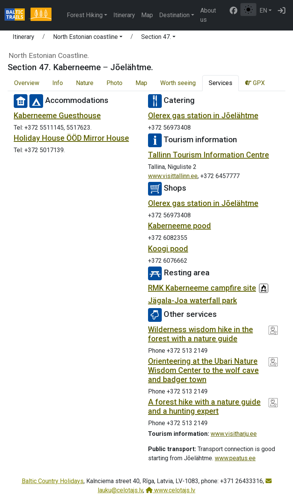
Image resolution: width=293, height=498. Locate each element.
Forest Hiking (85, 15)
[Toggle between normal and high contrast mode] (248, 9)
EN (263, 10)
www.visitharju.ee (234, 433)
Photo (114, 83)
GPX (255, 83)
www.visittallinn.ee (173, 176)
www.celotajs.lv (170, 490)
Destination (174, 15)
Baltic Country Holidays (53, 481)
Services (220, 83)
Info (57, 83)
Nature (84, 83)
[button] (87, 38)
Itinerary (124, 15)
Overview (26, 83)
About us (208, 15)
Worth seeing (178, 83)
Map (147, 15)
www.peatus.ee (235, 458)
